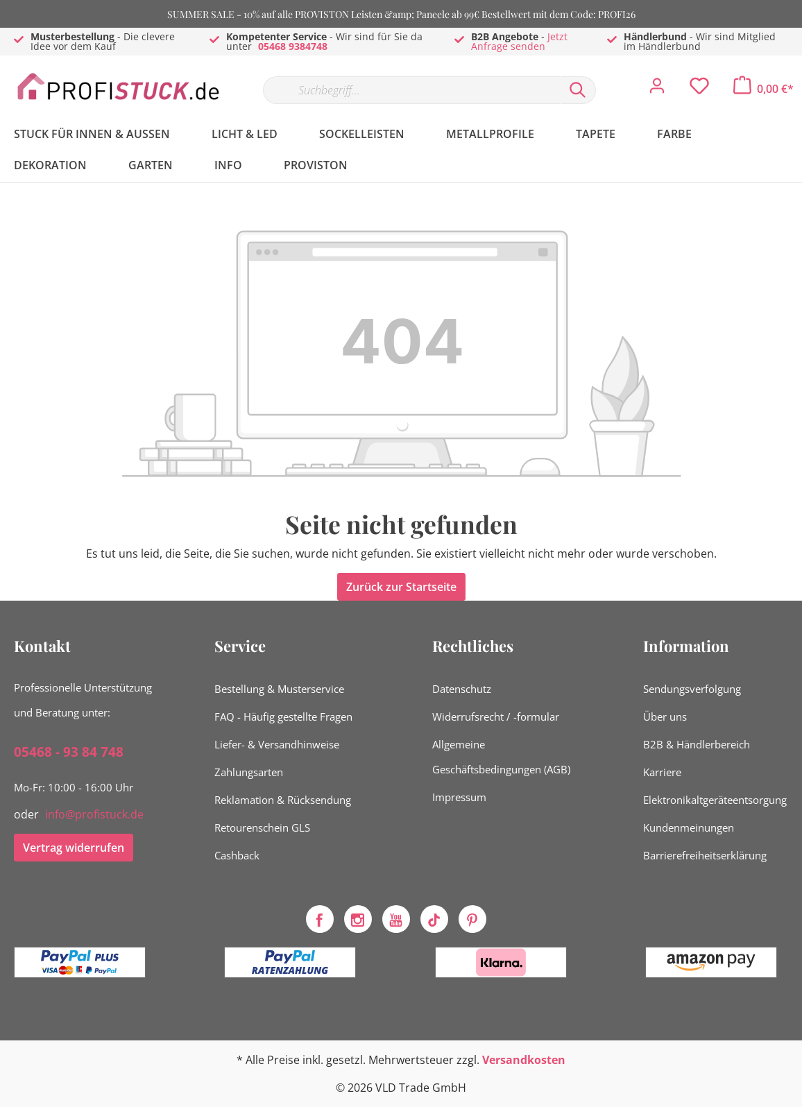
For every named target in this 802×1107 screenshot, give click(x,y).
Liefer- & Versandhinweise (276, 744)
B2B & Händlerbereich (696, 744)
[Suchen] (578, 90)
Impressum (459, 797)
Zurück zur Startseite (401, 586)
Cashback (236, 855)
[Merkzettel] (699, 89)
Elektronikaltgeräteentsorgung (715, 800)
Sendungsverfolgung (692, 689)
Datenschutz (461, 689)
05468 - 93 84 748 (68, 752)
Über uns (665, 716)
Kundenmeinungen (688, 827)
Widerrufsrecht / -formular (495, 716)
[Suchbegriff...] (411, 90)
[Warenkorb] (763, 88)
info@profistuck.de (94, 814)
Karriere (662, 772)
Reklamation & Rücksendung (282, 800)
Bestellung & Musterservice (279, 689)
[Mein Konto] (657, 89)
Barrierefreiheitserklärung (705, 855)
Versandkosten (523, 1059)
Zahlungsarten (248, 772)
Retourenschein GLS (262, 827)
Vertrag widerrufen (73, 847)
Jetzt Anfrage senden (519, 41)
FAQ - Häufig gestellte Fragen (283, 716)
